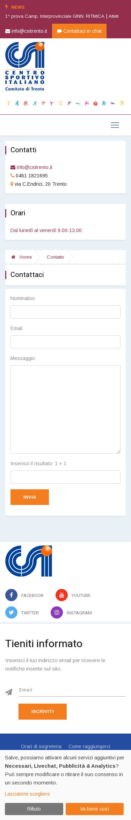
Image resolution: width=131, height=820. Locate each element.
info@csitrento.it (26, 31)
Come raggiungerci (89, 746)
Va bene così (94, 809)
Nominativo (22, 298)
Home (21, 257)
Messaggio (22, 358)
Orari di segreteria (41, 746)
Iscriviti (42, 711)
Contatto (55, 257)
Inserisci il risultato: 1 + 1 (38, 463)
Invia (29, 497)
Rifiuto (34, 809)
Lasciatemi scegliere (27, 794)
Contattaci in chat (79, 31)
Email (16, 328)
